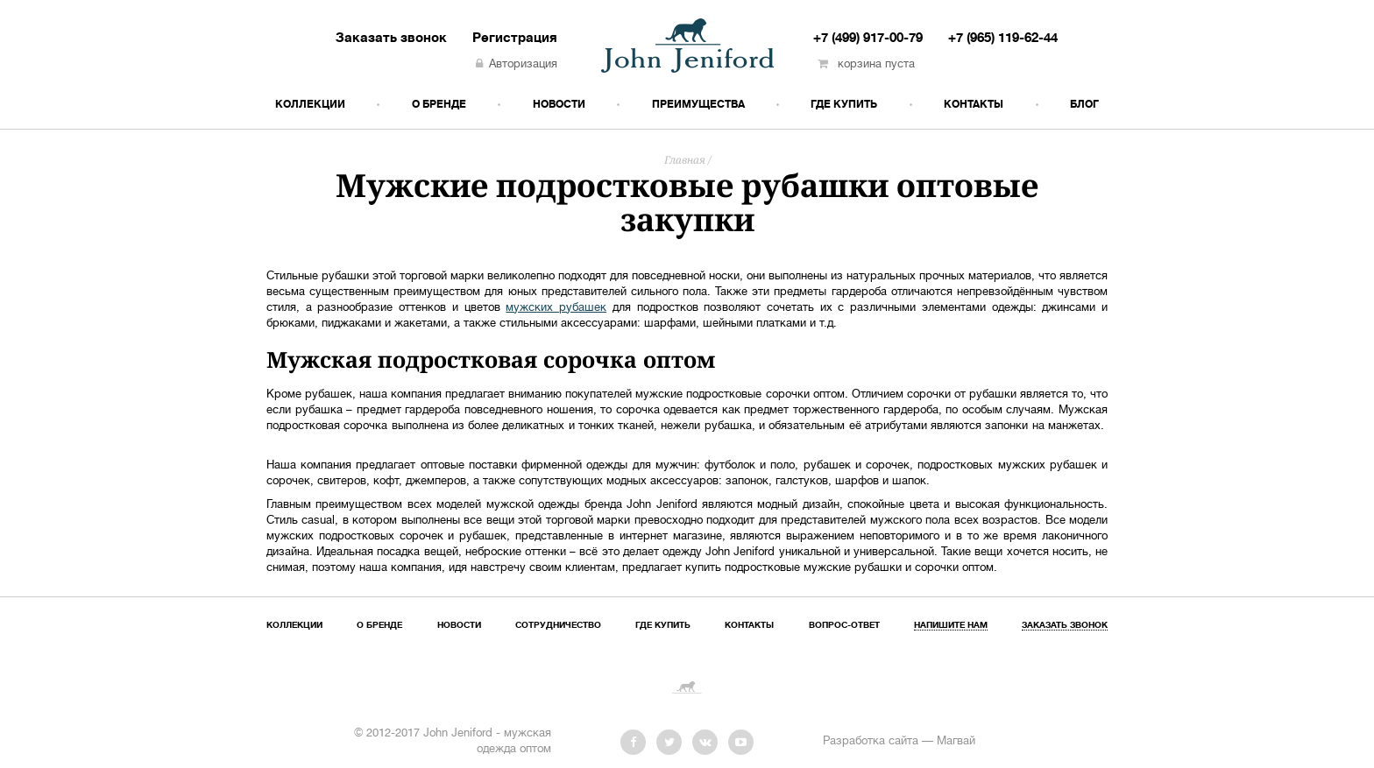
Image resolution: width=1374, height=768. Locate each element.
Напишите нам (951, 626)
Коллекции (310, 104)
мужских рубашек (556, 308)
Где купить (844, 104)
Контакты (973, 104)
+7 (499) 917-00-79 (868, 38)
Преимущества (698, 104)
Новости (559, 104)
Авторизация (516, 65)
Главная (684, 159)
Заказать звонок (391, 38)
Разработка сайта (870, 741)
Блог (1084, 104)
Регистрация (514, 38)
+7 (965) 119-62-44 (1003, 38)
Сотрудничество (558, 626)
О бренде (439, 104)
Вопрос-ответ (844, 626)
